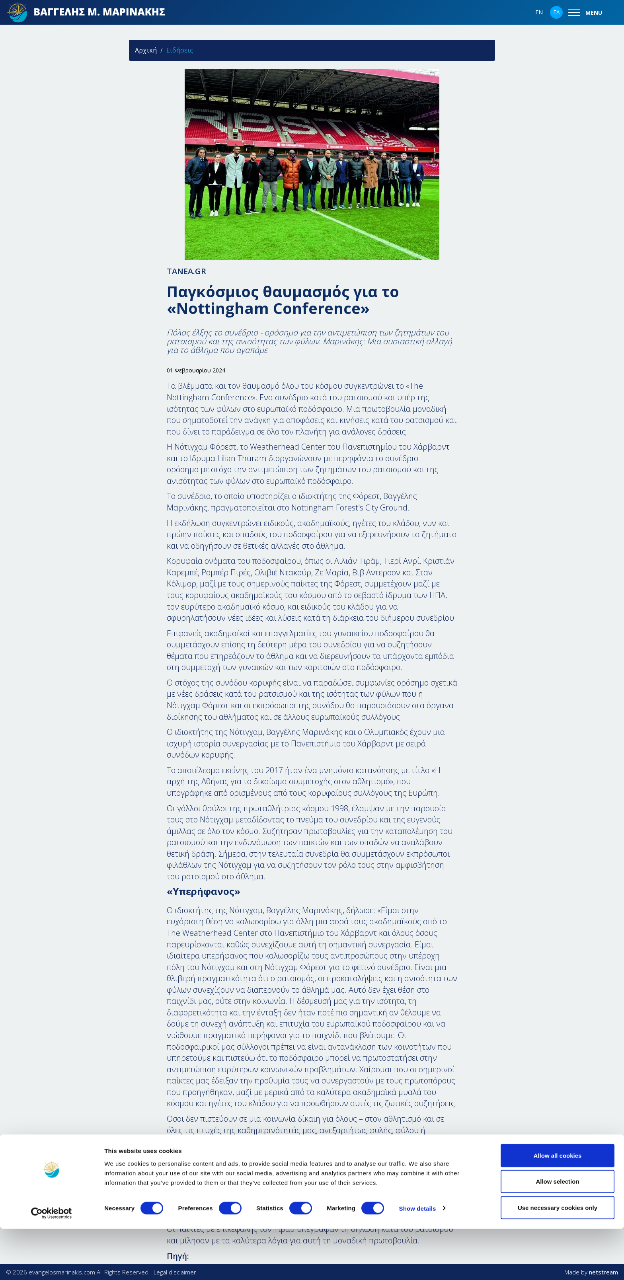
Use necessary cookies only (557, 1258)
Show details (417, 1259)
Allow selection (557, 1232)
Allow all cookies (558, 1206)
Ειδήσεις (179, 50)
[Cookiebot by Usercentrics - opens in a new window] (51, 1264)
